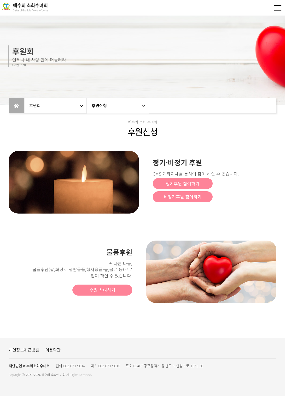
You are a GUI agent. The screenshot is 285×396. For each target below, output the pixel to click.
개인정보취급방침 (24, 350)
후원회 (35, 105)
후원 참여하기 (102, 290)
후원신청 (99, 105)
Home (16, 105)
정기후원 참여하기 (182, 183)
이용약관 (53, 350)
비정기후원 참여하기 (183, 196)
